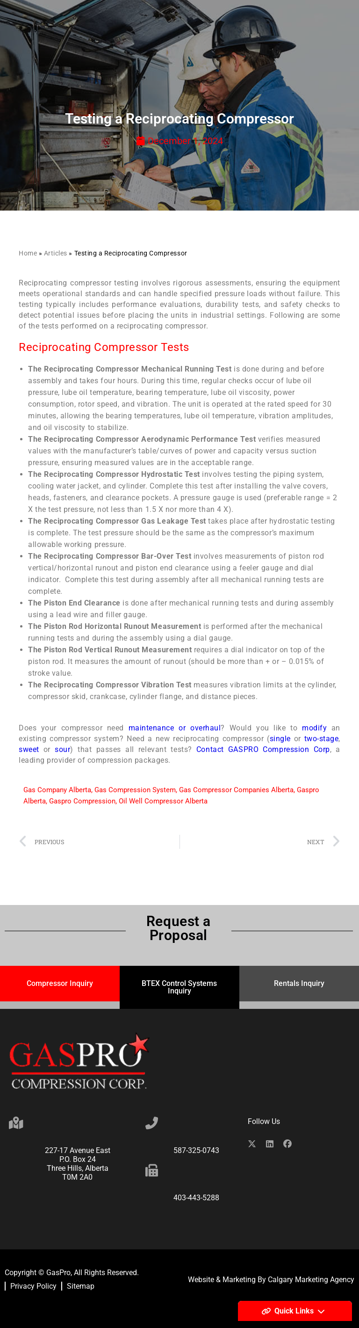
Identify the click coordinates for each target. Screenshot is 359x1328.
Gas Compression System (135, 790)
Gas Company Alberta (57, 790)
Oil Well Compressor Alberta (163, 801)
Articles (55, 253)
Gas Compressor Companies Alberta (236, 790)
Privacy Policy (33, 1286)
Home (28, 253)
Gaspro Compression (82, 801)
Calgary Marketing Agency (311, 1279)
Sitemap (80, 1286)
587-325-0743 (196, 1150)
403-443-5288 (196, 1197)
